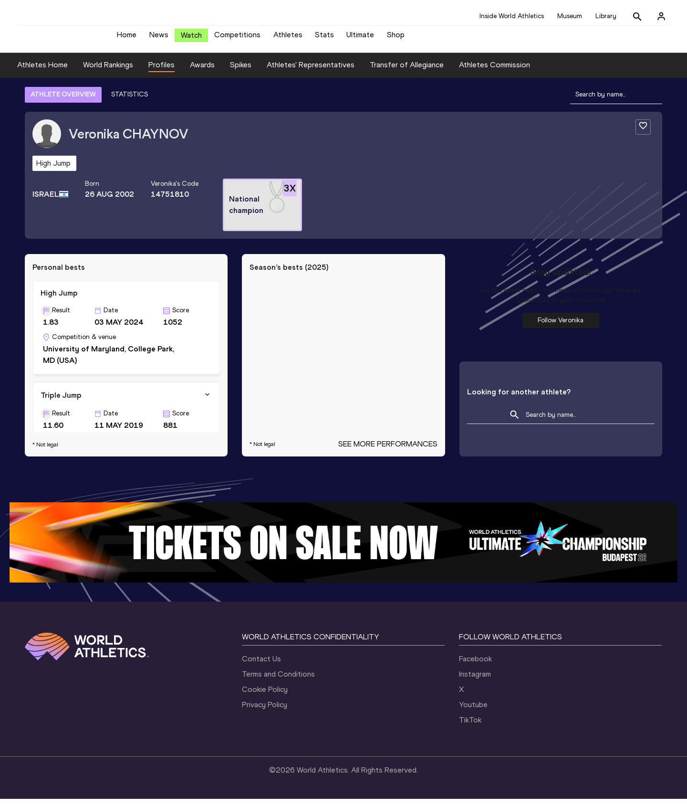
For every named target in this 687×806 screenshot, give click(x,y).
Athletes (287, 38)
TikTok (470, 727)
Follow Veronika (560, 327)
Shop (396, 38)
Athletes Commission (494, 71)
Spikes (240, 71)
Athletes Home (42, 71)
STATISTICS (129, 101)
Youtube (473, 711)
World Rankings (108, 71)
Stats (324, 38)
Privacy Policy (264, 711)
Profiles (161, 71)
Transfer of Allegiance (407, 71)
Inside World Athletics (511, 16)
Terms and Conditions (278, 681)
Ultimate (360, 38)
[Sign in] (661, 16)
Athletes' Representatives (310, 71)
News (158, 38)
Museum (569, 16)
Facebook (475, 665)
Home (126, 38)
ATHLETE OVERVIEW (63, 101)
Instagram (475, 681)
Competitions (237, 38)
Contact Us (261, 665)
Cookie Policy (265, 696)
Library (605, 16)
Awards (202, 71)
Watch (191, 38)
